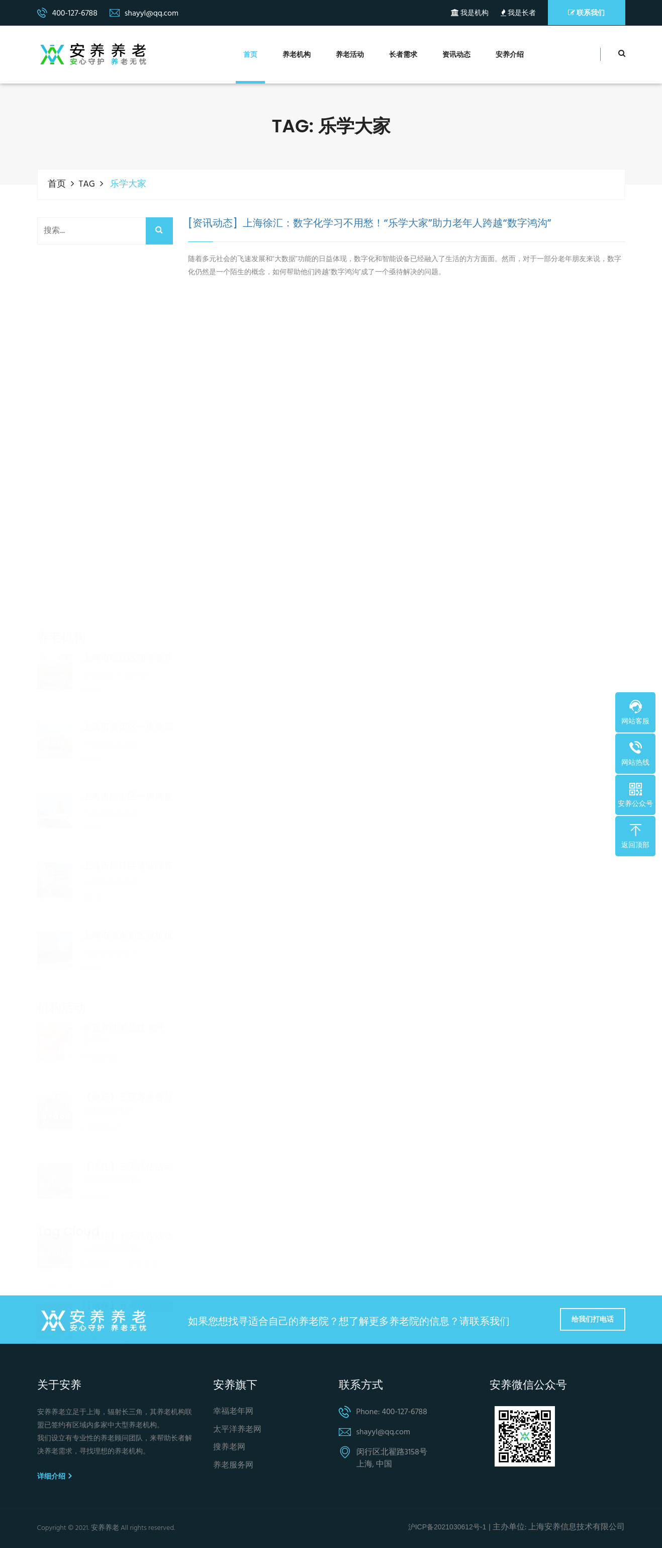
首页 (250, 55)
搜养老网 (229, 1447)
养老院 (104, 1235)
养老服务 (93, 1214)
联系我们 (586, 13)
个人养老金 (63, 1277)
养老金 (112, 1277)
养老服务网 (233, 1466)
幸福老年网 (233, 1412)
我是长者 (518, 13)
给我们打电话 (593, 1319)
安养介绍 (510, 55)
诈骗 (101, 1341)
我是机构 (470, 13)
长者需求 (403, 55)
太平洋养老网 (237, 1430)
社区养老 (60, 1235)
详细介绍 (54, 1476)
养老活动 (350, 55)
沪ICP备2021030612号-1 (447, 1527)
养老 (52, 1214)
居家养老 (143, 1214)
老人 (150, 1277)
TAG (87, 184)
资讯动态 (456, 55)
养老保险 (108, 1256)
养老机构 (296, 55)
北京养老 (143, 1341)
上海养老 (60, 1341)
